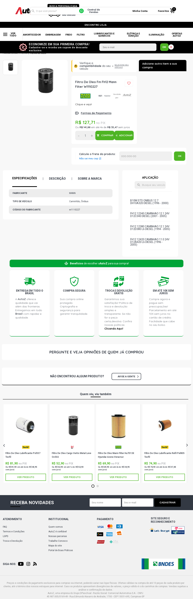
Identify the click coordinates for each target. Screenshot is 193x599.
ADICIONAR (125, 135)
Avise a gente (128, 376)
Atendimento (12, 519)
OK (164, 47)
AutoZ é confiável (57, 531)
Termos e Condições (14, 531)
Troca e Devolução (12, 541)
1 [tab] (92, 486)
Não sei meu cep (88, 158)
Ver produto (25, 477)
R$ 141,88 (85, 127)
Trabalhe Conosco (57, 541)
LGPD (5, 536)
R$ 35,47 (112, 127)
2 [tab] (97, 486)
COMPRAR (107, 135)
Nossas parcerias (57, 536)
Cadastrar (167, 502)
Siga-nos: (9, 564)
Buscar (33, 11)
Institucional (58, 519)
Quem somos (55, 527)
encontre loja (96, 25)
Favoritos (163, 11)
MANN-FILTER (85, 96)
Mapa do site (55, 545)
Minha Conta (140, 11)
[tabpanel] (26, 443)
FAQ (5, 527)
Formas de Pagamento (96, 113)
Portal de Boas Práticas (60, 550)
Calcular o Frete (145, 156)
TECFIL (26, 447)
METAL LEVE (72, 447)
